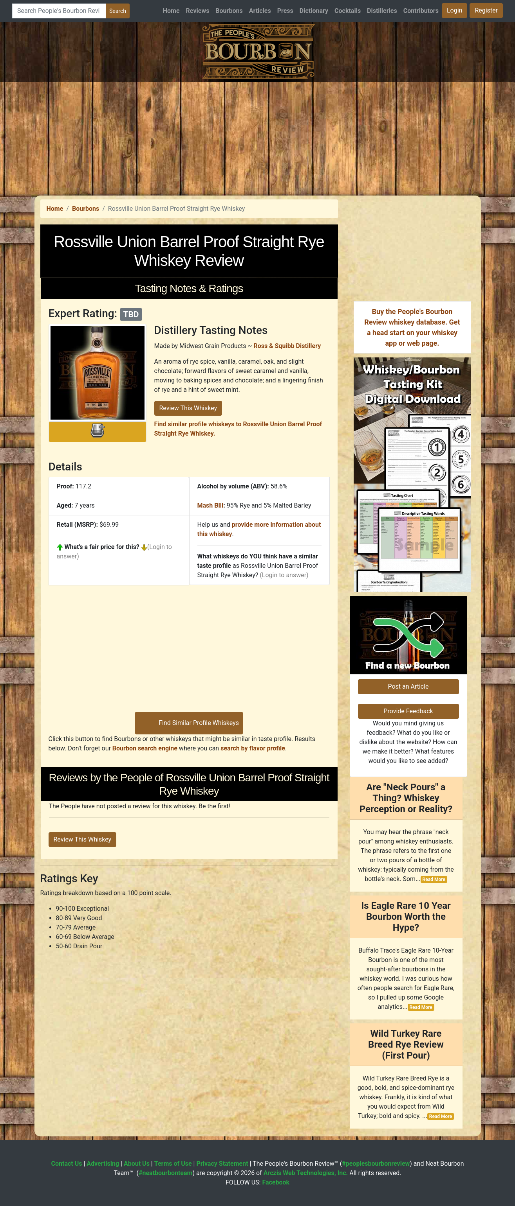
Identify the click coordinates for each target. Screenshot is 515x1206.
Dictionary (314, 10)
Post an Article (408, 686)
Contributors (421, 10)
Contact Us (66, 1163)
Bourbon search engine (144, 748)
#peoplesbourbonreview (376, 1163)
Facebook (275, 1182)
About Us (137, 1163)
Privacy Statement (222, 1163)
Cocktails (347, 10)
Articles (260, 10)
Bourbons (228, 10)
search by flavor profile (252, 748)
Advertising (103, 1163)
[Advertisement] (258, 137)
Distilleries (382, 10)
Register (486, 10)
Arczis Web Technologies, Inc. (306, 1173)
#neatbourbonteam (165, 1173)
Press (285, 10)
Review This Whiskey (188, 408)
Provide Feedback (408, 711)
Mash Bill (210, 505)
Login (454, 10)
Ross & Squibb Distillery (287, 346)
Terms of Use (173, 1163)
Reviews (198, 10)
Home (171, 10)
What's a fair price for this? (102, 547)
